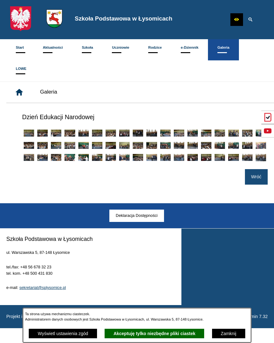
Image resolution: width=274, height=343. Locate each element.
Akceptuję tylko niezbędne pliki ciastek (154, 333)
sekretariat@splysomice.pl (42, 297)
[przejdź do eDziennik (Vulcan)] (267, 117)
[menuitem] (19, 49)
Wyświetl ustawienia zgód (63, 333)
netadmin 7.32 (254, 316)
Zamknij (228, 333)
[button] (236, 19)
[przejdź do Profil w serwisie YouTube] (267, 131)
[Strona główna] (19, 92)
